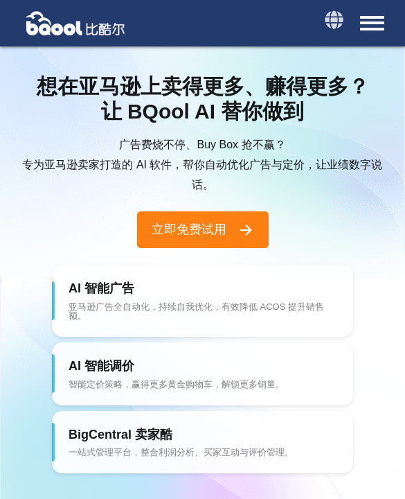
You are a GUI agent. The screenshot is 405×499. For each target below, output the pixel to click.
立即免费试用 (203, 230)
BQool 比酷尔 (76, 23)
